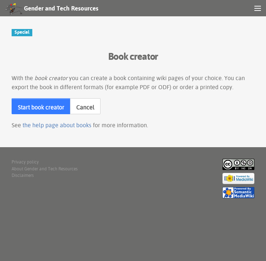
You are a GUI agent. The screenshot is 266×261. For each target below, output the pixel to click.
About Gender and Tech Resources (45, 168)
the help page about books (56, 125)
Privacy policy (25, 162)
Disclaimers (23, 175)
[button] (41, 106)
